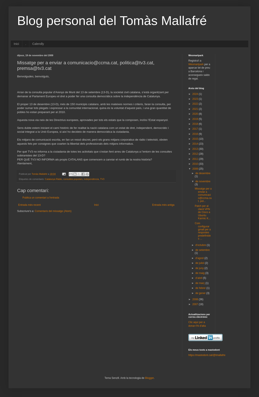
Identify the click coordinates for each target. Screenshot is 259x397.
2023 (195, 98)
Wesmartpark (196, 64)
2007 (195, 304)
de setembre (202, 249)
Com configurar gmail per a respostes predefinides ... (203, 231)
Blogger (149, 377)
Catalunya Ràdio (53, 179)
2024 (195, 94)
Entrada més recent (29, 204)
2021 (195, 108)
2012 (195, 153)
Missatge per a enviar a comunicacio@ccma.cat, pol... (203, 195)
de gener (200, 293)
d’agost (199, 258)
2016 (195, 133)
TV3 (102, 179)
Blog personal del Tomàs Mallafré (112, 20)
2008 (195, 299)
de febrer (200, 288)
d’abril (199, 277)
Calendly (38, 44)
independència (91, 179)
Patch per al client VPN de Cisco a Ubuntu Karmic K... (203, 212)
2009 (195, 168)
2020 (195, 113)
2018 (195, 123)
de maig (200, 273)
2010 (195, 163)
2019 (195, 119)
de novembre (202, 181)
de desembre (202, 173)
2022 (195, 103)
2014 (195, 143)
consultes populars (73, 179)
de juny (199, 268)
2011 (195, 158)
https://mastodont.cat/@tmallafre (206, 355)
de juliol (200, 263)
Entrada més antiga (163, 204)
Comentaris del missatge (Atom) (53, 211)
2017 (195, 128)
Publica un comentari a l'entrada (40, 197)
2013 (195, 148)
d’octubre (201, 245)
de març (200, 283)
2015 (195, 138)
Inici (16, 44)
